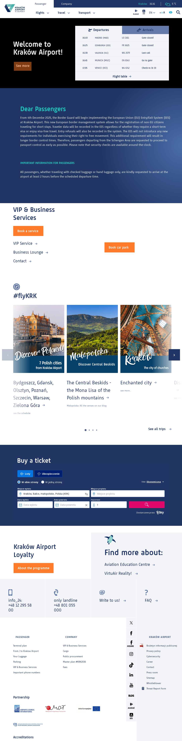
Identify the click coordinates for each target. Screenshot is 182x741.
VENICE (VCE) (101, 68)
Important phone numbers (26, 667)
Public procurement (73, 651)
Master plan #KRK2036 (74, 656)
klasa (143, 481)
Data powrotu (60, 499)
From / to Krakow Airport (26, 645)
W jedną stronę (53, 481)
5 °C (170, 4)
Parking (17, 656)
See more (24, 67)
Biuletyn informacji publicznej (162, 640)
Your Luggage (20, 651)
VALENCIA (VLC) (102, 52)
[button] (85, 429)
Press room (152, 667)
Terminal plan (20, 640)
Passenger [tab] (42, 3)
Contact (19, 260)
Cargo (66, 645)
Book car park (119, 247)
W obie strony (30, 481)
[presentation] (5, 354)
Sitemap (151, 672)
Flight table (120, 76)
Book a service (27, 230)
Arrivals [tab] (145, 29)
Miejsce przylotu (98, 488)
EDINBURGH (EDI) (103, 45)
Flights (40, 13)
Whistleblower (154, 678)
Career (150, 656)
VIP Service (22, 242)
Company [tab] (68, 3)
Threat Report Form (156, 683)
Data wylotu (23, 499)
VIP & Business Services (25, 662)
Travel (61, 13)
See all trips (157, 428)
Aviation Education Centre (127, 563)
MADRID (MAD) (102, 37)
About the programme (33, 567)
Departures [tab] (98, 30)
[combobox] (151, 12)
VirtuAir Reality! (118, 572)
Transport (84, 13)
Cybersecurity (153, 651)
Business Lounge (28, 251)
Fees (65, 662)
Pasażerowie (95, 499)
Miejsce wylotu (24, 488)
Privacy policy (154, 645)
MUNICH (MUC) (102, 60)
